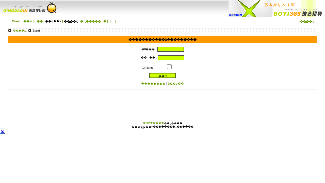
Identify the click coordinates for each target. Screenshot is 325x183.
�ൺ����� (153, 123)
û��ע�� (176, 83)
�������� (153, 83)
